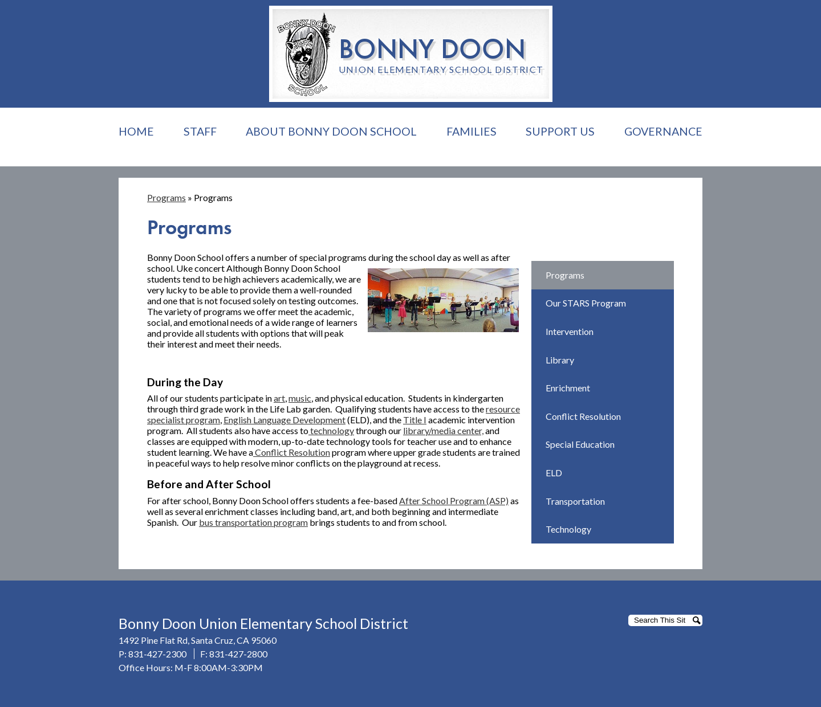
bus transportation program (253, 522)
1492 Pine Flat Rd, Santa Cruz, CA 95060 (198, 640)
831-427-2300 (157, 653)
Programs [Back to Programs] (166, 197)
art (279, 398)
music (299, 398)
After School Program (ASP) (454, 500)
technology (331, 430)
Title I (414, 419)
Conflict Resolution (291, 452)
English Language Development (284, 419)
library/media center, (443, 430)
